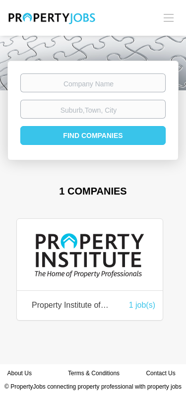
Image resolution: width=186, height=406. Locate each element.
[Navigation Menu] (169, 17)
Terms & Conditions (94, 373)
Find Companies (93, 135)
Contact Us (161, 373)
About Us (19, 373)
